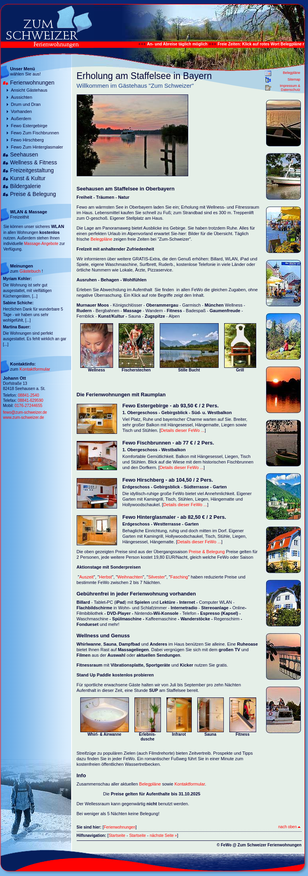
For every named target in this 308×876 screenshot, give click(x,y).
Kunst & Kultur (28, 178)
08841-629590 (30, 400)
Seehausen (24, 154)
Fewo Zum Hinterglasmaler (37, 147)
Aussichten (21, 97)
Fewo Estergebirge (29, 125)
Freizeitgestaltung (32, 170)
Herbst (105, 577)
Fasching (179, 577)
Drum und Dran (26, 104)
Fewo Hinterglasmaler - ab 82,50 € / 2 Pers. (174, 517)
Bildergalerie (25, 186)
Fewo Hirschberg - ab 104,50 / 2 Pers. (168, 480)
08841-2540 (28, 395)
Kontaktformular (34, 369)
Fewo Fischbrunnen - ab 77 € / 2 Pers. (168, 443)
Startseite (117, 835)
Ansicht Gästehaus (29, 90)
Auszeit (86, 577)
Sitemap (293, 79)
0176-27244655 (28, 405)
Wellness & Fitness (33, 162)
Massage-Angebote (41, 243)
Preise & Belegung (33, 194)
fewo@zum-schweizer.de (25, 412)
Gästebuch (29, 271)
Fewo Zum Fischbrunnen (35, 132)
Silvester (156, 577)
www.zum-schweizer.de (23, 417)
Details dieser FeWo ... (182, 430)
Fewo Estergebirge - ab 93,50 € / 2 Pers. (171, 406)
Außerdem (21, 118)
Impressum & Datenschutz (290, 88)
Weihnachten (130, 577)
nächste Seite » (163, 835)
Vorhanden (21, 111)
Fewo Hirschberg (27, 140)
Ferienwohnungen (32, 82)
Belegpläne (291, 73)
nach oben (289, 827)
